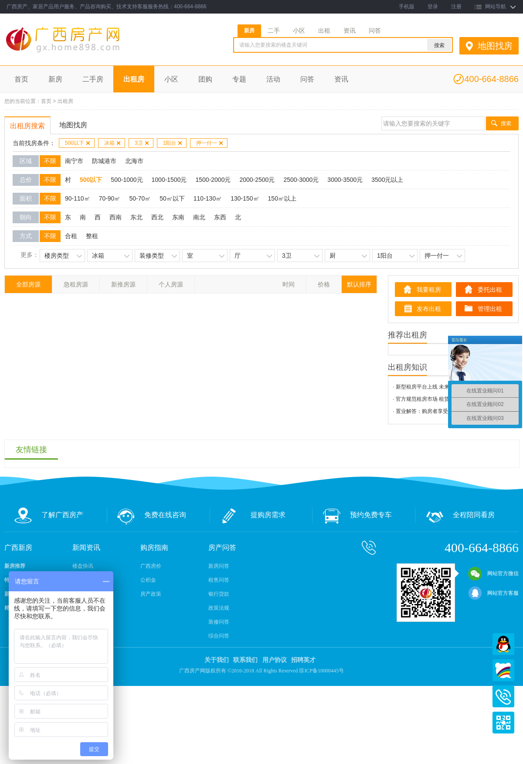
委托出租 (490, 289)
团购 (205, 79)
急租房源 (76, 284)
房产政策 (150, 594)
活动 (273, 79)
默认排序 (359, 284)
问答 (375, 30)
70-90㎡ (110, 198)
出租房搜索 (27, 126)
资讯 (349, 30)
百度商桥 (503, 670)
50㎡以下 (172, 198)
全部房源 (28, 284)
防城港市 (104, 160)
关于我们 (216, 660)
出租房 (133, 79)
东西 (220, 217)
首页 (21, 79)
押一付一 (210, 143)
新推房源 (123, 284)
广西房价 (150, 566)
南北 (199, 217)
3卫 (142, 143)
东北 (136, 217)
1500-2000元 (213, 179)
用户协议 (274, 660)
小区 (299, 30)
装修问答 (218, 622)
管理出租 (490, 308)
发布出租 (429, 308)
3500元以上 (387, 179)
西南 (115, 217)
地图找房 (495, 46)
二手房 (92, 79)
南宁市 (74, 160)
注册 (456, 6)
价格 (324, 284)
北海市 (134, 160)
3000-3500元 (345, 179)
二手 (274, 30)
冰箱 (112, 143)
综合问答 (218, 636)
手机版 (406, 6)
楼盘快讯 (82, 566)
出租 (324, 30)
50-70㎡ (140, 198)
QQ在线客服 (503, 644)
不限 (50, 160)
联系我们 (245, 660)
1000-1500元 (169, 179)
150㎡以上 (282, 198)
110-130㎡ (208, 198)
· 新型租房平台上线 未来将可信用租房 (437, 387)
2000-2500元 (257, 179)
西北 (157, 217)
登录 (433, 6)
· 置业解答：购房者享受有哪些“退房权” (438, 411)
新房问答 (218, 566)
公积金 (148, 580)
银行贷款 (218, 594)
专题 (239, 79)
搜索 (506, 123)
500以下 (78, 143)
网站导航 (495, 6)
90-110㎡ (77, 198)
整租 (92, 235)
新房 (249, 30)
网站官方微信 (493, 573)
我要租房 (429, 289)
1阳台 (173, 143)
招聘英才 (303, 660)
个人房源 (171, 284)
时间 (288, 284)
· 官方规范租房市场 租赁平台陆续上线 (437, 399)
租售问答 (218, 580)
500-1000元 (127, 179)
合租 (71, 235)
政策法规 (218, 608)
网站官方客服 (493, 593)
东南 (178, 217)
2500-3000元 (301, 179)
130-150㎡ (245, 198)
